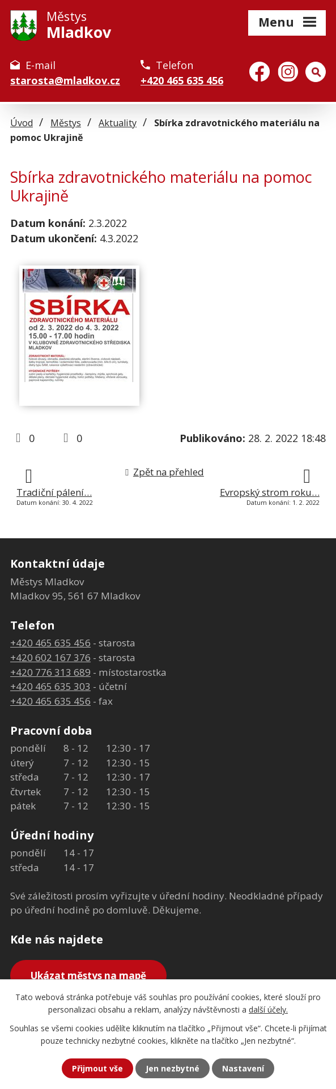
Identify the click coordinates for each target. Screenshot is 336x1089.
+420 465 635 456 (182, 80)
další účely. (268, 1009)
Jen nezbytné (172, 1068)
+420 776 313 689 (50, 672)
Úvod (21, 123)
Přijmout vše (97, 1068)
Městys (65, 123)
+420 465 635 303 (50, 686)
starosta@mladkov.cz (65, 80)
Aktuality (118, 123)
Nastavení (243, 1068)
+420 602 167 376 (50, 657)
